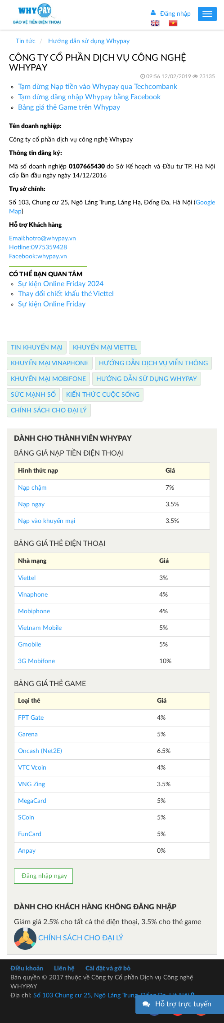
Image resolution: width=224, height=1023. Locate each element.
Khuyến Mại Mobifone (48, 379)
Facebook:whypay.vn (38, 256)
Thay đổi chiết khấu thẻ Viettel (66, 293)
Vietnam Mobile (40, 628)
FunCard (29, 834)
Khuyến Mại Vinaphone (50, 363)
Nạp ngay (31, 504)
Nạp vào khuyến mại (46, 521)
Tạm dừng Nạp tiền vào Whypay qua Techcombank (97, 86)
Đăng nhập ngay (43, 876)
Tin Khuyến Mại (37, 348)
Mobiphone (34, 611)
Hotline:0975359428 (38, 247)
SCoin (26, 818)
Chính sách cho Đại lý (49, 410)
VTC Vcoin (32, 768)
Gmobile (29, 645)
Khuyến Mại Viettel (105, 348)
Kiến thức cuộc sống (102, 395)
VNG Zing (31, 784)
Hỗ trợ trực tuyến (183, 1004)
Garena (28, 734)
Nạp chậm (32, 488)
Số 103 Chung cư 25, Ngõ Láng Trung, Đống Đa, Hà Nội (113, 995)
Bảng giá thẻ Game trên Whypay (69, 107)
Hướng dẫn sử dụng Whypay (146, 379)
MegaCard (32, 801)
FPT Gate (31, 718)
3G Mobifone (36, 661)
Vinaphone (33, 595)
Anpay (27, 851)
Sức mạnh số (33, 395)
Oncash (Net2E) (40, 751)
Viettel (27, 578)
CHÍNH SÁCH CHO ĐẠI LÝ (68, 938)
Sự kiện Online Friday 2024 (60, 284)
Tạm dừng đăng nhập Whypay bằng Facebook (89, 97)
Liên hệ (64, 968)
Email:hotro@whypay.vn (42, 238)
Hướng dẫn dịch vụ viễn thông (153, 363)
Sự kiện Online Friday (51, 304)
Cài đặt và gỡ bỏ (107, 968)
